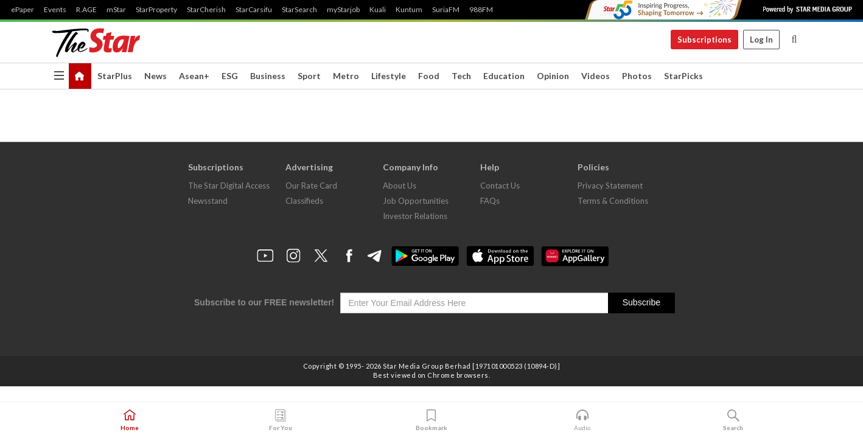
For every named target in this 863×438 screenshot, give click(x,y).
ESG (230, 76)
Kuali (377, 9)
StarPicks (683, 76)
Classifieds (304, 201)
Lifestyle (388, 76)
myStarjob (343, 9)
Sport (309, 76)
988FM (481, 9)
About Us (399, 185)
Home (130, 420)
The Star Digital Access (229, 185)
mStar (116, 9)
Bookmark (431, 420)
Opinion (553, 76)
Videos (595, 76)
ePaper (22, 9)
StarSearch (299, 9)
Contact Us (500, 185)
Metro (346, 76)
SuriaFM (445, 9)
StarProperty (156, 9)
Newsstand (208, 201)
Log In (761, 39)
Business (267, 76)
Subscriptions (704, 39)
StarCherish (206, 9)
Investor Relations (415, 216)
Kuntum (409, 9)
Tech (461, 76)
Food (428, 76)
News (155, 76)
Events (55, 9)
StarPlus (114, 76)
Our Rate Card (311, 185)
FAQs (490, 201)
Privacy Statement (610, 185)
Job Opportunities (416, 201)
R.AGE (86, 9)
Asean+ (194, 76)
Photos (637, 76)
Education (504, 76)
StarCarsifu (254, 9)
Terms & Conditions (613, 201)
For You (280, 420)
